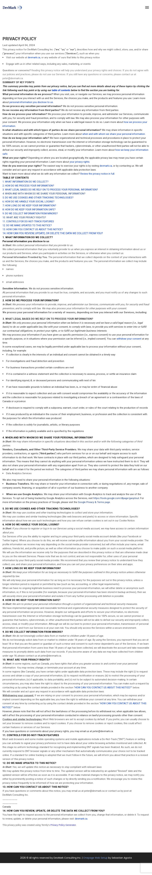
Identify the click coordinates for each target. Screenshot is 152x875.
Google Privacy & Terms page (94, 502)
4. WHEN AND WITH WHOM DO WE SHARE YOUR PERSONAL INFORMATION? (43, 193)
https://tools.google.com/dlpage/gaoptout (116, 498)
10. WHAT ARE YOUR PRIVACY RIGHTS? (24, 217)
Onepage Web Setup (95, 857)
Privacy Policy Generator (63, 825)
